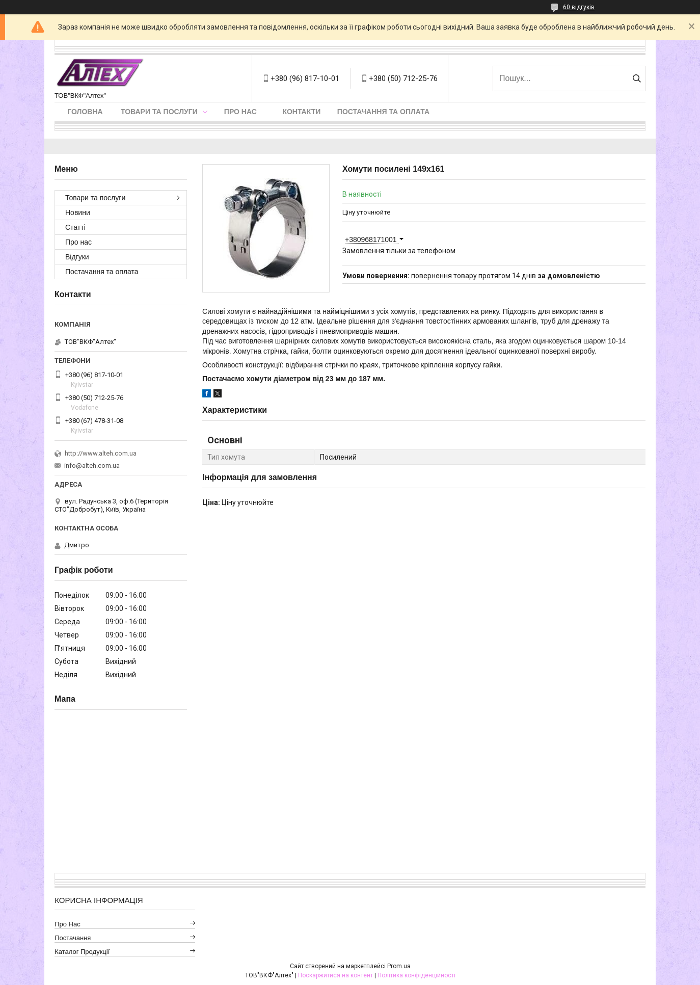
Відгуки (77, 257)
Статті (75, 227)
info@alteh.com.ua (92, 465)
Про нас (240, 112)
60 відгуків (579, 7)
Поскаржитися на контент (335, 975)
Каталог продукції (82, 951)
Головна (84, 112)
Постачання (73, 938)
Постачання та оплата (383, 112)
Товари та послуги (159, 112)
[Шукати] (636, 78)
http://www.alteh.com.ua (101, 453)
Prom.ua (399, 966)
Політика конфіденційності (416, 975)
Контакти (301, 112)
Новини (77, 212)
